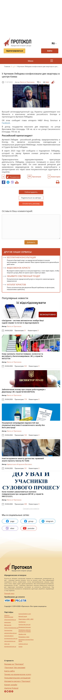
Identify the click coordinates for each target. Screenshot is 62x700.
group (28, 521)
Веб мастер (7, 625)
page (10, 521)
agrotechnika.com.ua (10, 633)
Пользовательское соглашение (17, 678)
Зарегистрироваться (14, 51)
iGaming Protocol (11, 688)
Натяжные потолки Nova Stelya (26, 640)
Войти (49, 51)
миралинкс (7, 622)
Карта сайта (9, 671)
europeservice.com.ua (10, 638)
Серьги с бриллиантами (8, 616)
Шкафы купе (22, 634)
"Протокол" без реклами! (14, 667)
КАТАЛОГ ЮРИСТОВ (16, 284)
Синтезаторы (8, 630)
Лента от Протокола (27, 82)
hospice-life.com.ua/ (24, 624)
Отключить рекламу (31, 203)
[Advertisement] (32, 18)
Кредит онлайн (10, 684)
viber (10, 528)
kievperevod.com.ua (10, 646)
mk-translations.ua (9, 641)
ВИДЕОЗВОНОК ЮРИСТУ (18, 267)
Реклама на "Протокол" (14, 664)
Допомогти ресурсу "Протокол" (17, 681)
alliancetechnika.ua (10, 619)
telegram (47, 521)
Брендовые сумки (24, 637)
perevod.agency (9, 636)
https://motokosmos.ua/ (11, 627)
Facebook (6, 123)
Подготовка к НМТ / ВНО (26, 619)
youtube (28, 528)
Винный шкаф (23, 616)
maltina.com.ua (23, 644)
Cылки (20, 646)
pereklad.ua (22, 622)
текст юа (7, 644)
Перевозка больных (25, 627)
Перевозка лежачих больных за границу (25, 630)
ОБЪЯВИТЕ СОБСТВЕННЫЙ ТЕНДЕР (23, 276)
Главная (7, 66)
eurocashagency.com (25, 614)
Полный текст (9, 593)
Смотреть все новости (31, 509)
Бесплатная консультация (21, 257)
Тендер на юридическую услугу (17, 674)
